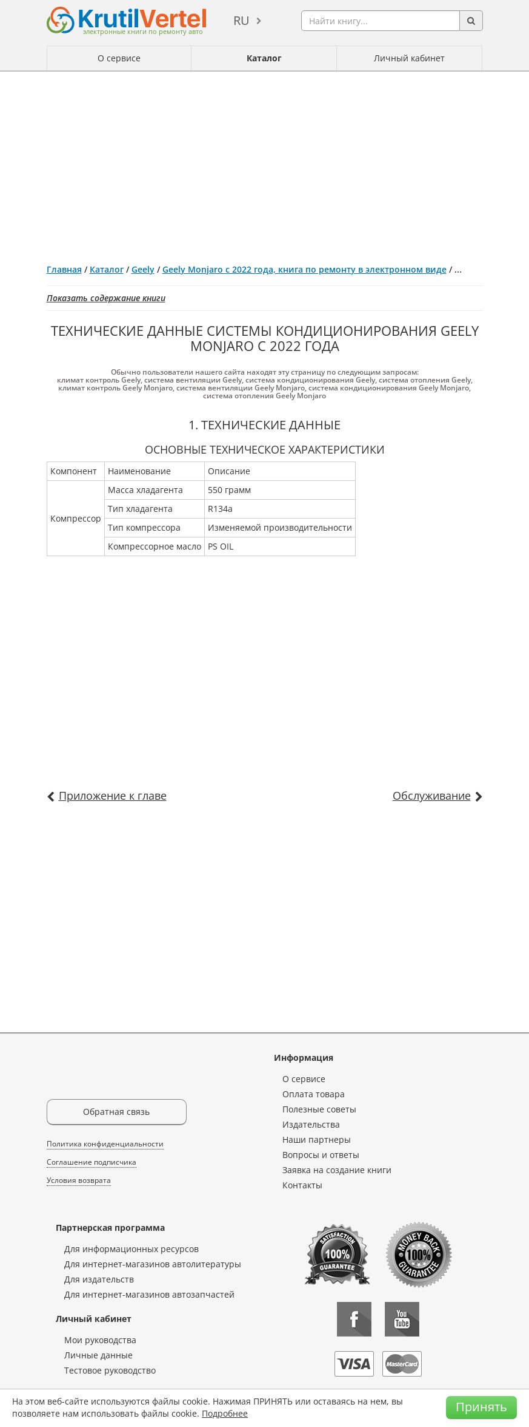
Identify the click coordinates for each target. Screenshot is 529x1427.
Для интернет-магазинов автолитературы (152, 1264)
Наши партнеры (316, 1139)
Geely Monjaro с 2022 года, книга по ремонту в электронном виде (304, 269)
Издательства (311, 1124)
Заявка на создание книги (336, 1170)
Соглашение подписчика (91, 1162)
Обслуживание (432, 795)
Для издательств (99, 1279)
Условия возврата (79, 1180)
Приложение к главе (113, 795)
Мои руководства (100, 1340)
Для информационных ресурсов (131, 1249)
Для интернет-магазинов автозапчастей (149, 1294)
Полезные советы (319, 1109)
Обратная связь (116, 1111)
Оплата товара (313, 1094)
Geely (143, 269)
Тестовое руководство (110, 1370)
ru (241, 20)
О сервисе (119, 58)
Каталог (264, 58)
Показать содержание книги (106, 298)
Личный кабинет (409, 58)
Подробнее (225, 1413)
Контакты (302, 1185)
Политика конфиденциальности (105, 1144)
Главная (64, 269)
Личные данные (98, 1355)
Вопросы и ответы (320, 1154)
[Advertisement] (265, 163)
